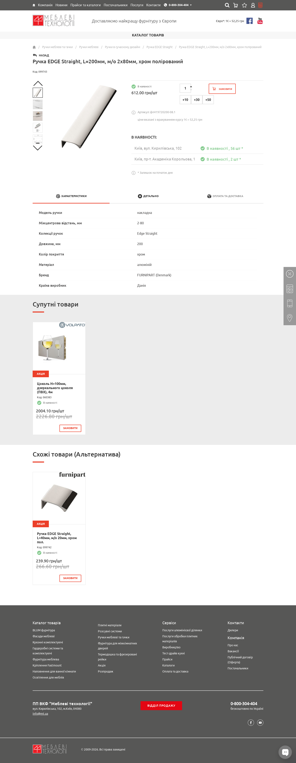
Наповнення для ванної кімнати (54, 670)
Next (38, 148)
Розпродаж (105, 670)
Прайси (167, 658)
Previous (38, 83)
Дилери (233, 629)
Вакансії (233, 650)
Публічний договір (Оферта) (240, 658)
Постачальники (238, 667)
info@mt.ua (40, 712)
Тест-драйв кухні (173, 652)
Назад (44, 55)
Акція (102, 664)
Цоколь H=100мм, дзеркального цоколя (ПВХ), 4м (55, 388)
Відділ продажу (161, 704)
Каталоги (168, 664)
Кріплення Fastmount (47, 664)
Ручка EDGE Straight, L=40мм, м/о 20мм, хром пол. (57, 537)
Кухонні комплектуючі (48, 641)
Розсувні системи (110, 630)
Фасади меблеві (44, 635)
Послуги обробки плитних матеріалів (179, 637)
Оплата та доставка (175, 670)
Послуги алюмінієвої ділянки (182, 629)
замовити (70, 428)
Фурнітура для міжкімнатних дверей (117, 644)
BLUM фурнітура (44, 629)
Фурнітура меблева (46, 658)
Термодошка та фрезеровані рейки (117, 655)
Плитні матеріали (109, 624)
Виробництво (171, 646)
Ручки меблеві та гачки (113, 636)
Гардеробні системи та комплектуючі (48, 649)
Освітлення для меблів (48, 676)
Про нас (233, 644)
